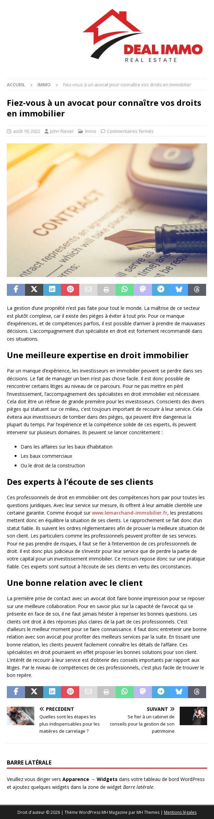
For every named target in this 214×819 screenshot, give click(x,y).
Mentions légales (180, 812)
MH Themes (147, 812)
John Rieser (62, 131)
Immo (90, 131)
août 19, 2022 (26, 131)
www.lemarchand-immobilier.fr (129, 512)
